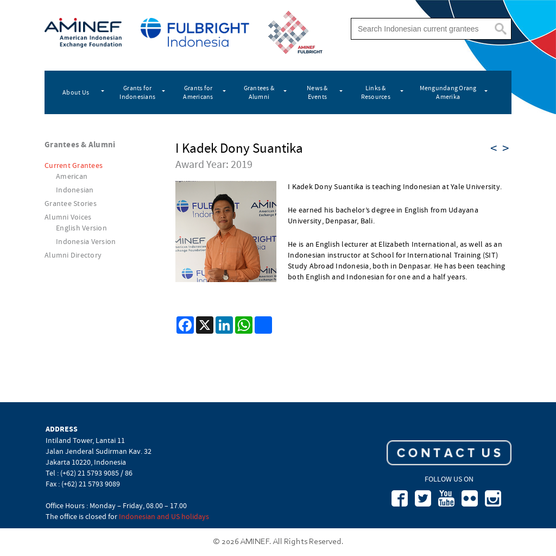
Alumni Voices (68, 217)
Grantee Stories (71, 203)
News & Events (317, 92)
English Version (81, 228)
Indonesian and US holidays (164, 516)
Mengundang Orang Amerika (448, 92)
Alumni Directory (73, 255)
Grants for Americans (198, 92)
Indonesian (75, 190)
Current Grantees (74, 165)
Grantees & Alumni (259, 92)
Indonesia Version (86, 241)
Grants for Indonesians (137, 92)
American (71, 176)
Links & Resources (375, 92)
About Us (75, 92)
